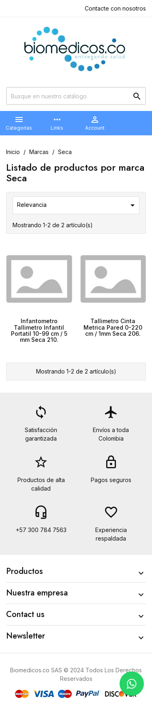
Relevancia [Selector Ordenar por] (77, 205)
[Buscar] (76, 96)
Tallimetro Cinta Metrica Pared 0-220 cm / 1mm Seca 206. (112, 327)
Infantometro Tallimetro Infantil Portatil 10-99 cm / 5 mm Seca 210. (39, 330)
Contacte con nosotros (115, 8)
